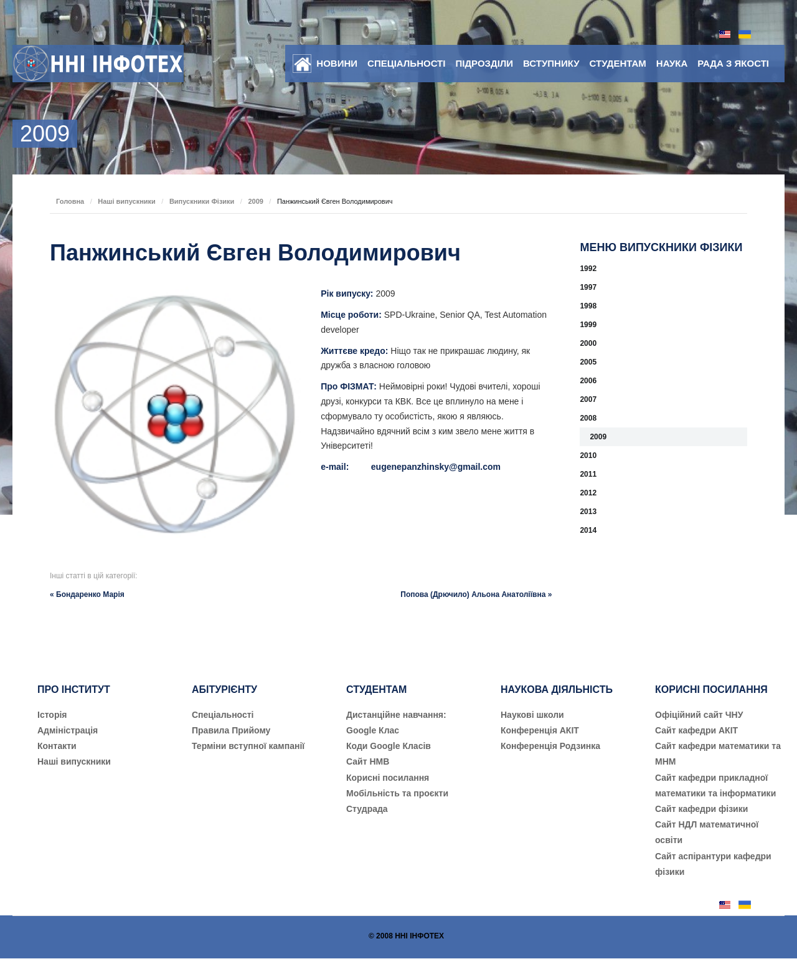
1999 (588, 324)
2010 (588, 455)
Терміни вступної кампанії (248, 746)
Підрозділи (484, 63)
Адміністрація (67, 730)
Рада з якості (733, 63)
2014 (588, 530)
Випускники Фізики (202, 201)
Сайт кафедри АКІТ (696, 730)
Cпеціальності (223, 715)
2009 (255, 201)
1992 (588, 268)
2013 (588, 511)
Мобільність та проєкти (397, 793)
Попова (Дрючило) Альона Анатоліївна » (476, 594)
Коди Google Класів (388, 746)
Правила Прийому (231, 730)
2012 (588, 493)
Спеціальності (406, 63)
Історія (52, 715)
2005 (588, 362)
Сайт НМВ (367, 761)
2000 (588, 343)
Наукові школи (532, 715)
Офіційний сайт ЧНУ (699, 715)
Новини (336, 63)
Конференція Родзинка (550, 746)
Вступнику (551, 63)
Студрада (367, 809)
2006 (588, 380)
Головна (70, 201)
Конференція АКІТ (540, 730)
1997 (588, 287)
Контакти (57, 746)
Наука (671, 63)
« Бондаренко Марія (87, 594)
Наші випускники (127, 201)
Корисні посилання (387, 778)
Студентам (618, 63)
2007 (588, 399)
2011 (588, 474)
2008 (588, 418)
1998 (588, 306)
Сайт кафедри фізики (701, 809)
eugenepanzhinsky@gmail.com (436, 467)
